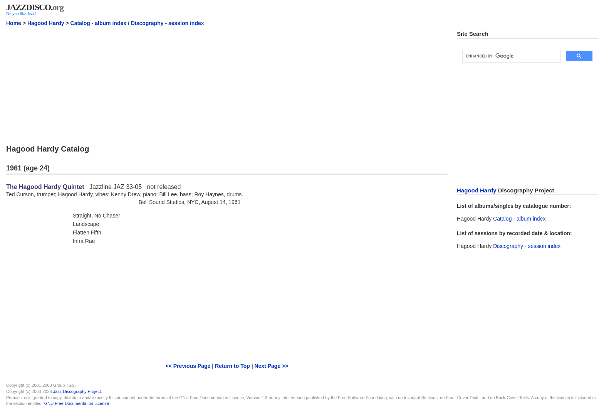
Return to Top (232, 366)
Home (13, 23)
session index (186, 23)
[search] (510, 56)
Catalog (80, 23)
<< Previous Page (188, 366)
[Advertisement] (227, 84)
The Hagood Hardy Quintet (45, 187)
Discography (147, 23)
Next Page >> (271, 366)
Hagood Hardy (45, 23)
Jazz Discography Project (77, 391)
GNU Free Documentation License (76, 403)
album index (110, 23)
